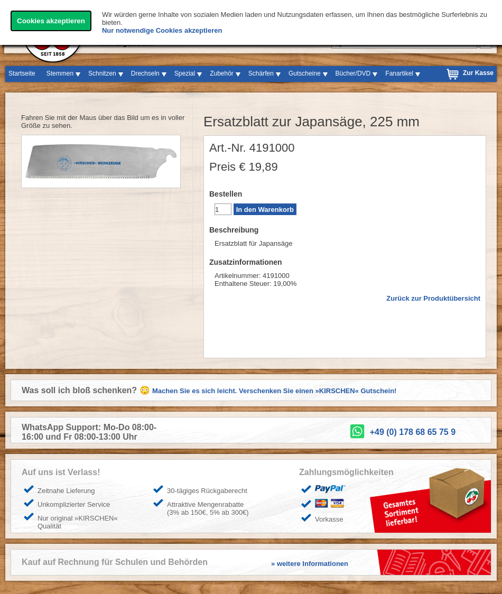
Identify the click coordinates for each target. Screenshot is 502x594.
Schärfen (261, 73)
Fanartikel (399, 73)
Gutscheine (305, 73)
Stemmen (60, 73)
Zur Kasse (478, 73)
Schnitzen (102, 73)
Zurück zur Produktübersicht (433, 298)
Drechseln (145, 73)
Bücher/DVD (353, 73)
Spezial (184, 73)
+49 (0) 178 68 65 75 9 (412, 432)
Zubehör (222, 73)
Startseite (21, 73)
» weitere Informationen (309, 564)
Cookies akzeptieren (51, 21)
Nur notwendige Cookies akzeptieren (162, 30)
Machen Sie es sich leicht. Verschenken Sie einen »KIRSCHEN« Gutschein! (274, 391)
